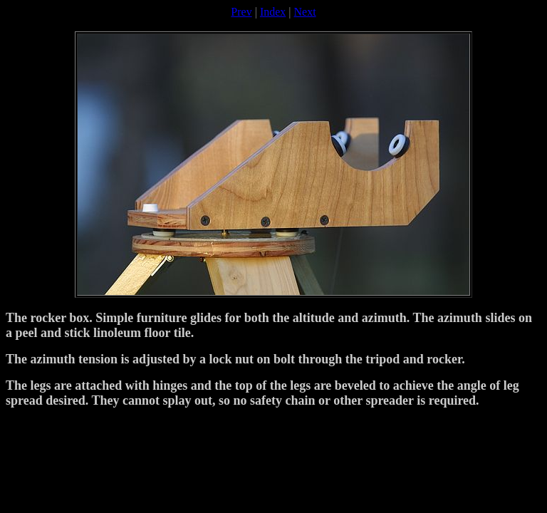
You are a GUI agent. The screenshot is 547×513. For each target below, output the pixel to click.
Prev (241, 12)
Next (305, 12)
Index (273, 12)
